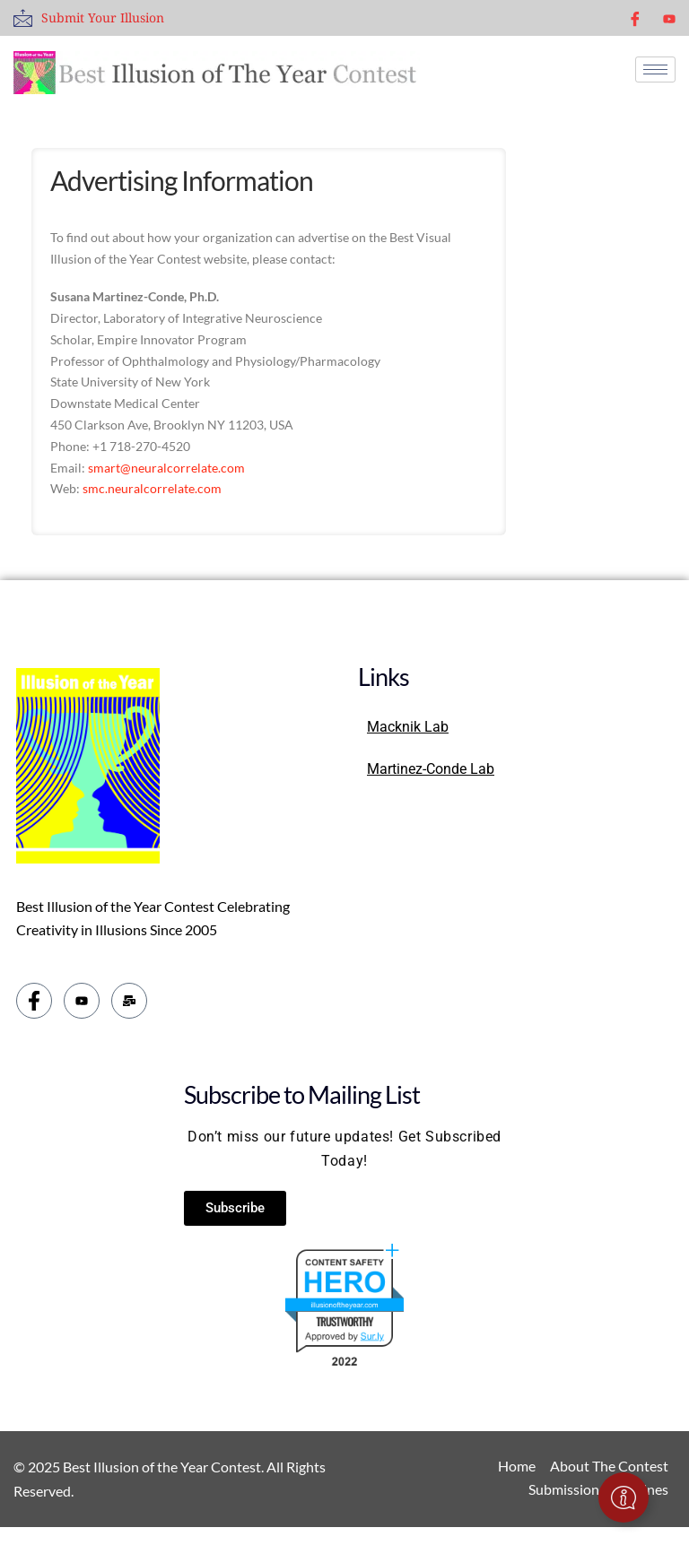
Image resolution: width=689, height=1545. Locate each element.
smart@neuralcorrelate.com (166, 467)
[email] (129, 1001)
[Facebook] (635, 18)
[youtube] (669, 18)
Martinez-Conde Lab (430, 768)
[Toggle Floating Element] (623, 1497)
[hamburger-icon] (655, 69)
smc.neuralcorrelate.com (152, 488)
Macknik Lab (408, 726)
